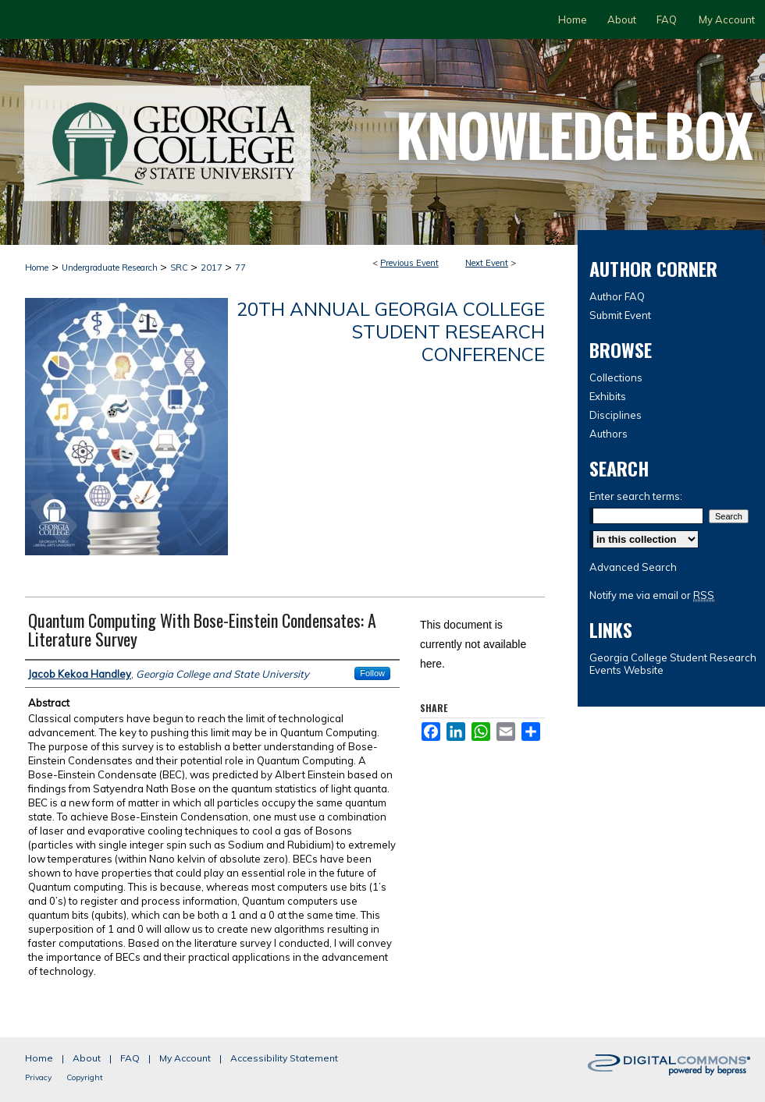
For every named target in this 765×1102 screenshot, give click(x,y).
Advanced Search (633, 567)
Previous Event (409, 262)
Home (36, 267)
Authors (608, 433)
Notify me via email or (651, 595)
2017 (213, 267)
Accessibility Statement (284, 1058)
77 (240, 267)
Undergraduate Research (111, 267)
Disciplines (615, 415)
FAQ (130, 1058)
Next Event (486, 262)
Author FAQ (617, 296)
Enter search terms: (635, 496)
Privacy (38, 1077)
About (87, 1058)
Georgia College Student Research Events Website (672, 663)
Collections (615, 377)
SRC (180, 267)
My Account (185, 1058)
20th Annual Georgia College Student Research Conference (391, 331)
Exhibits (607, 396)
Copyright (84, 1077)
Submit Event (620, 315)
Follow (372, 673)
